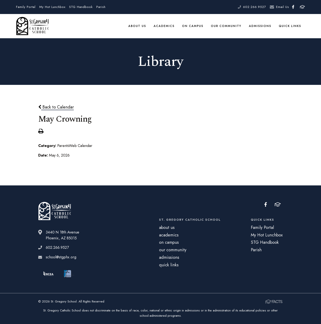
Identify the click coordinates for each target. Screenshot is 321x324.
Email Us (282, 7)
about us (137, 26)
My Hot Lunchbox (52, 7)
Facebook (293, 7)
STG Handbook (81, 7)
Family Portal (26, 7)
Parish (101, 7)
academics (164, 26)
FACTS (302, 7)
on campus (192, 26)
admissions (260, 26)
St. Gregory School (32, 26)
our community (226, 26)
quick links (290, 26)
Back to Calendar (56, 107)
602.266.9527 (254, 7)
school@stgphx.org (61, 257)
